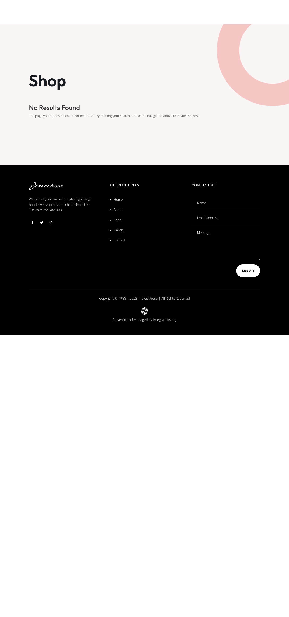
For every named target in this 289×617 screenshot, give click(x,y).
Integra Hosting (164, 319)
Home (118, 199)
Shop (117, 219)
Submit (248, 271)
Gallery (119, 230)
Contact (119, 240)
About (118, 209)
